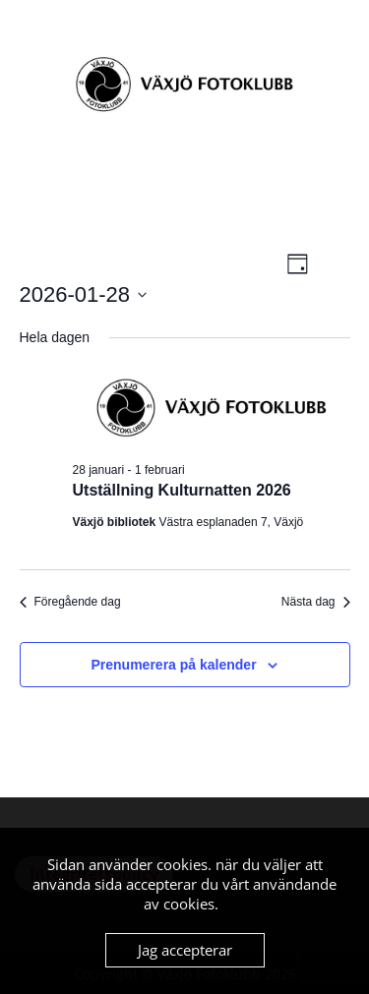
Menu (35, 33)
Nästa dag (315, 602)
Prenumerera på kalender (174, 664)
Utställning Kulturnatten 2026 (182, 490)
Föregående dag (70, 602)
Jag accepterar (185, 950)
